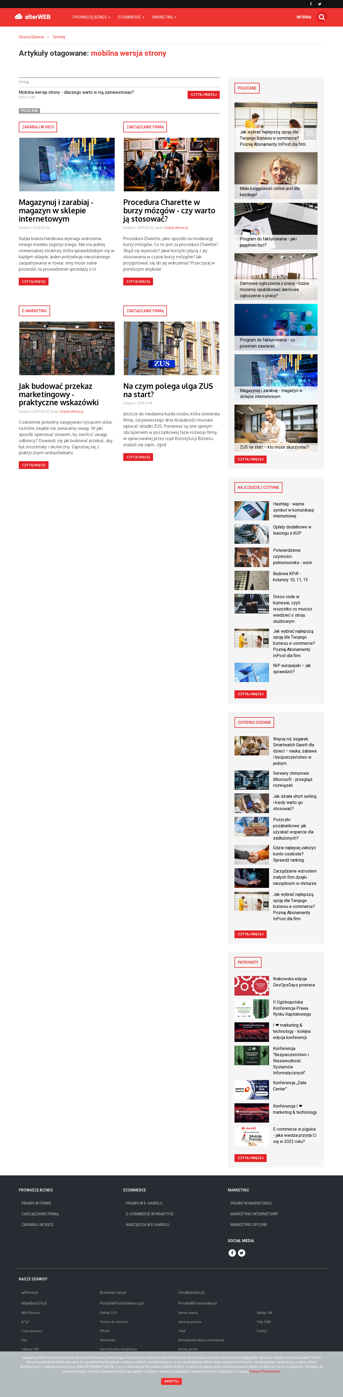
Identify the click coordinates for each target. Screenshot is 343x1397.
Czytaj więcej (204, 94)
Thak (181, 1331)
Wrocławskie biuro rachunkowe (201, 1340)
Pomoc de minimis (114, 1322)
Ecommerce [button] (131, 17)
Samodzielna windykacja (118, 1349)
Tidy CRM (264, 1322)
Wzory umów (187, 1349)
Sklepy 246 (265, 1313)
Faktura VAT (30, 1349)
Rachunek (107, 1340)
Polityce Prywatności (264, 1371)
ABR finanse (30, 1313)
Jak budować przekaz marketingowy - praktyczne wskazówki (59, 394)
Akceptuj (172, 1381)
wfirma (304, 17)
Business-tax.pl (113, 1292)
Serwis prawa (188, 1313)
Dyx (24, 1340)
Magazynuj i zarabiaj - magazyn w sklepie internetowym (56, 210)
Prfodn (105, 1331)
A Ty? (25, 1322)
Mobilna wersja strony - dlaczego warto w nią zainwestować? (76, 92)
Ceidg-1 (262, 1331)
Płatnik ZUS (108, 1313)
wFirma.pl (29, 1292)
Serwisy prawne (189, 1322)
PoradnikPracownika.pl (197, 1303)
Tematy (58, 37)
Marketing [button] (164, 17)
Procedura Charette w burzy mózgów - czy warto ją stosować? (169, 210)
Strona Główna (31, 37)
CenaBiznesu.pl (191, 1292)
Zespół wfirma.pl (176, 228)
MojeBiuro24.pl (34, 1303)
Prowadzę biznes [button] (91, 17)
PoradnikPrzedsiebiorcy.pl (122, 1303)
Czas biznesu (31, 1331)
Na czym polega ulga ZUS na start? (168, 390)
